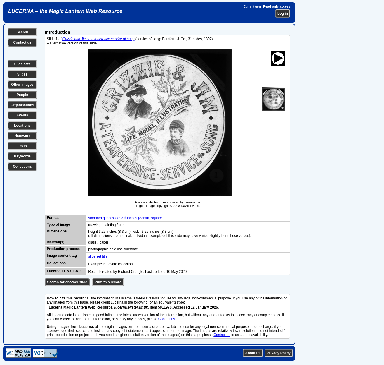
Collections (22, 166)
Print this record (108, 282)
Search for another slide (67, 282)
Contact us (22, 42)
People (22, 95)
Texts (22, 146)
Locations (22, 126)
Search (22, 32)
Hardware (22, 136)
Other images (22, 85)
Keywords (22, 156)
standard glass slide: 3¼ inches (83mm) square (125, 218)
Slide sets (22, 64)
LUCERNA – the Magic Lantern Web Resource (65, 11)
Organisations (22, 105)
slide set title (97, 256)
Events (22, 115)
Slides (22, 74)
